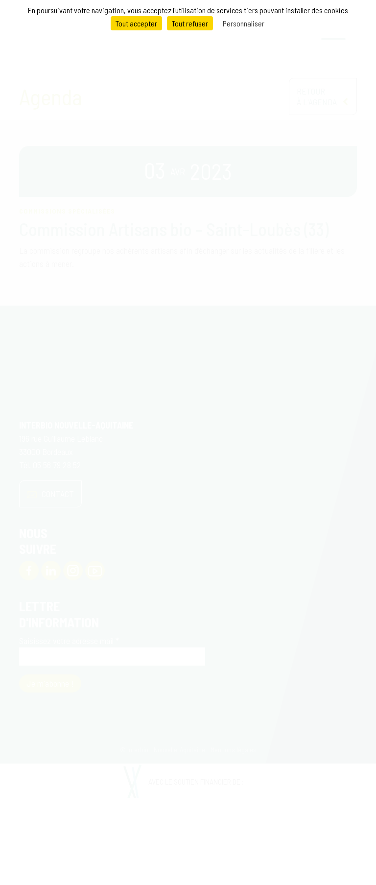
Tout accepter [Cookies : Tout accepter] (136, 23)
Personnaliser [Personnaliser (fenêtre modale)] (243, 23)
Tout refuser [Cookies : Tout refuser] (190, 23)
